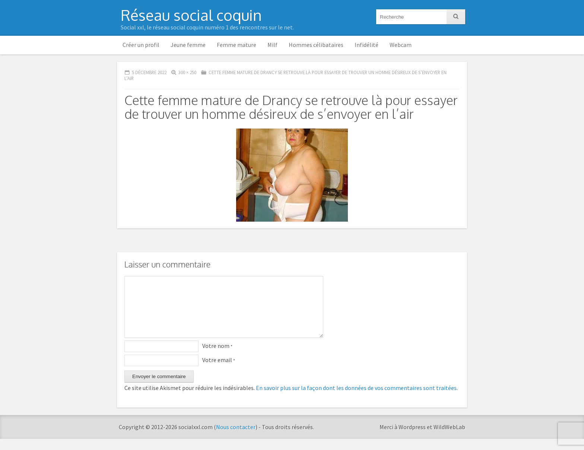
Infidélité (366, 44)
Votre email (218, 371)
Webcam (401, 44)
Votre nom (217, 357)
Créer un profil (141, 44)
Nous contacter (236, 438)
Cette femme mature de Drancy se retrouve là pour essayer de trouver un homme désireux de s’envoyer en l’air (285, 75)
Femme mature (236, 44)
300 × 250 (187, 72)
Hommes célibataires (316, 44)
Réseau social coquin (191, 15)
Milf (272, 44)
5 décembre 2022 (149, 72)
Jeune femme (188, 44)
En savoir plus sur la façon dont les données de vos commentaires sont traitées (356, 399)
